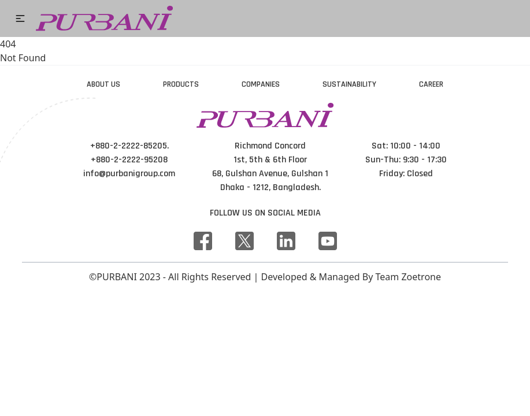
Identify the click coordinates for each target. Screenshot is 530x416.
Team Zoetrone (408, 276)
